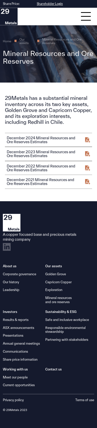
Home (7, 41)
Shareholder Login (50, 4)
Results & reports (15, 320)
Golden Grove (55, 274)
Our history (11, 282)
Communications (15, 351)
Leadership (11, 290)
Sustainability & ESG (61, 312)
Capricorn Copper (58, 282)
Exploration (53, 290)
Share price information (20, 359)
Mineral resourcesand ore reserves (58, 300)
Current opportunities (19, 385)
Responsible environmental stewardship (65, 330)
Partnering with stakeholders (66, 340)
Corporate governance (19, 274)
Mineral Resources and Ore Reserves (61, 41)
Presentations (13, 335)
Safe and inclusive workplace (67, 320)
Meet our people (15, 377)
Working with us (15, 369)
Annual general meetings (21, 343)
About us (10, 266)
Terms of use (84, 400)
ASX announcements (18, 328)
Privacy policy (13, 400)
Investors (10, 312)
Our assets (24, 41)
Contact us (53, 369)
